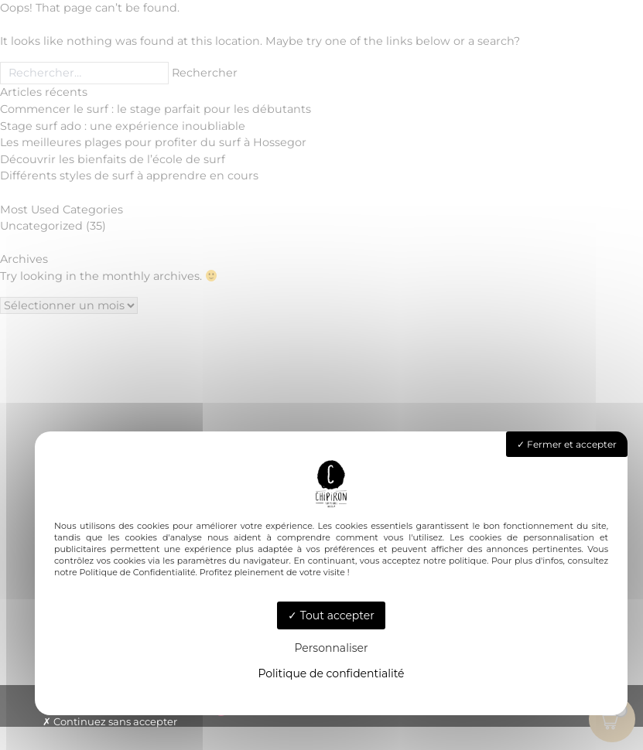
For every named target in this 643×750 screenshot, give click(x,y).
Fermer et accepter (567, 444)
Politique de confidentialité (331, 673)
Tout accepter (331, 615)
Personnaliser (331, 648)
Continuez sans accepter (110, 721)
